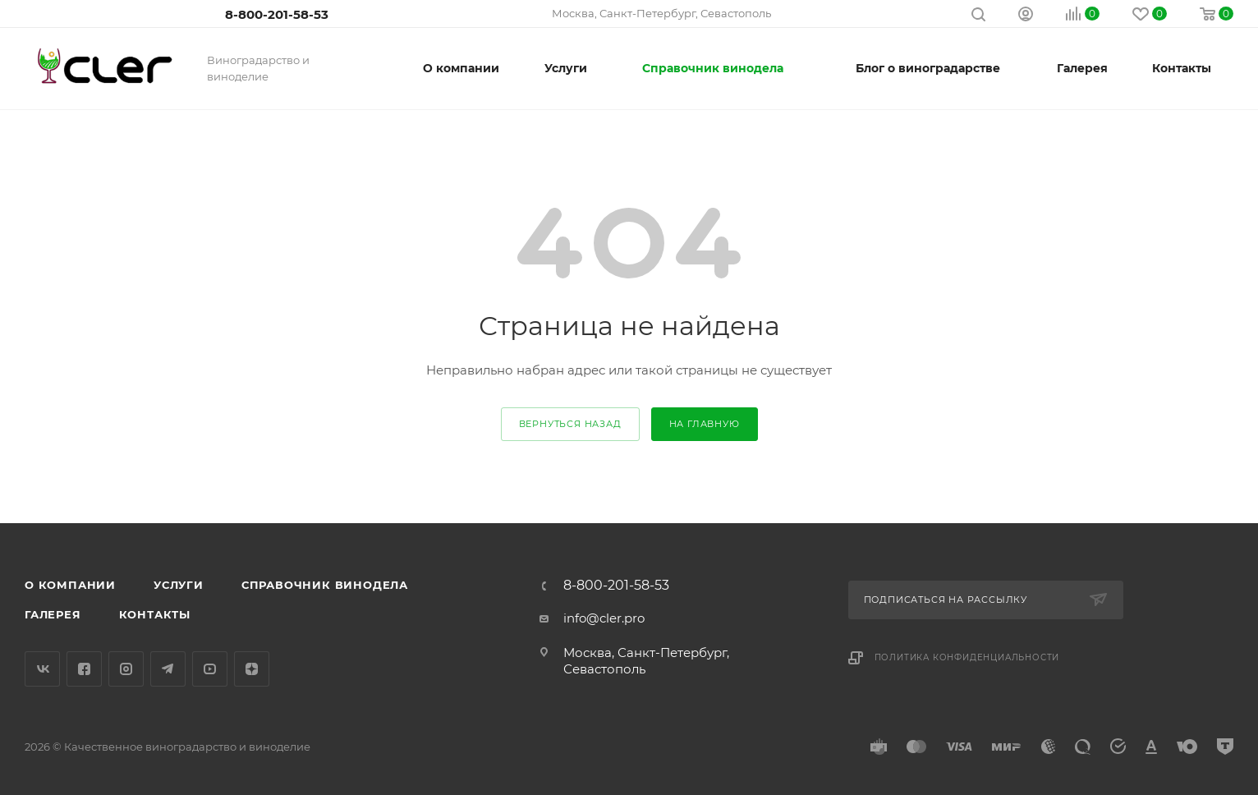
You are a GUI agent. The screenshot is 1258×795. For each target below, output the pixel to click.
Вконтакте (42, 669)
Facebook (84, 669)
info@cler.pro (604, 618)
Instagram (126, 669)
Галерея (53, 614)
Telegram (168, 669)
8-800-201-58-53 (276, 14)
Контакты (155, 614)
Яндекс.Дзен (251, 669)
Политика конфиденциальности (967, 657)
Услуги (179, 584)
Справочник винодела (324, 584)
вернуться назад (570, 424)
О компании (70, 584)
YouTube (209, 669)
